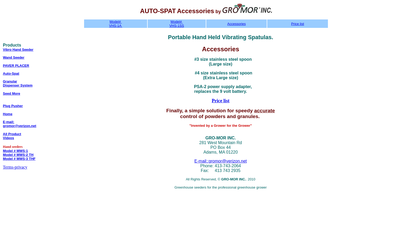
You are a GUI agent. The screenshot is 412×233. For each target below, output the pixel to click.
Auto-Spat (11, 73)
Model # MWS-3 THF (19, 159)
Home (7, 114)
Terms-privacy (15, 167)
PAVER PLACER (16, 66)
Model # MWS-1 (15, 151)
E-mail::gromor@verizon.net (220, 161)
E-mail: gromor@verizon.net (19, 124)
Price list (297, 24)
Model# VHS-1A (115, 24)
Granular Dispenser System (18, 83)
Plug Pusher (13, 106)
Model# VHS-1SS (176, 24)
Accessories (236, 24)
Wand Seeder (13, 57)
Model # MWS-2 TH (18, 155)
